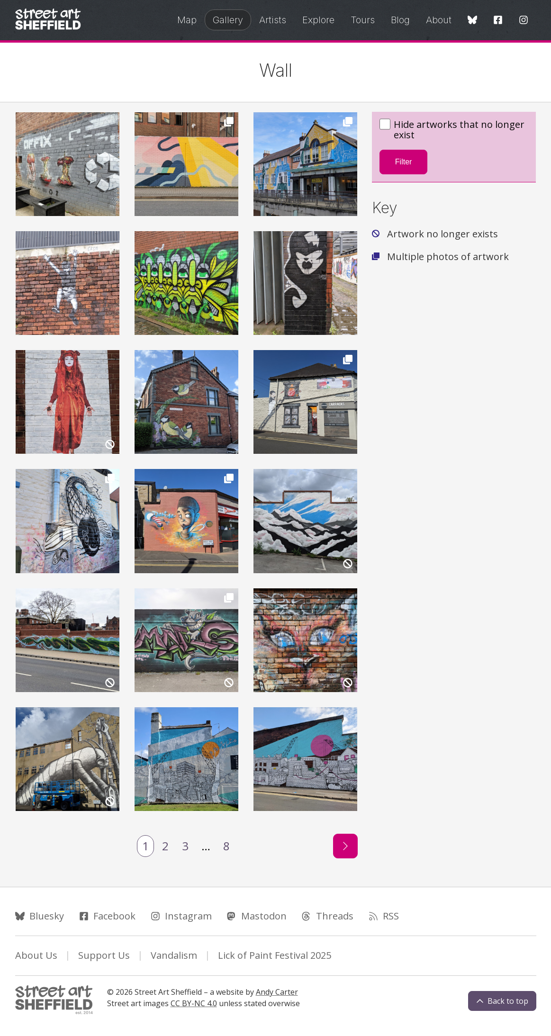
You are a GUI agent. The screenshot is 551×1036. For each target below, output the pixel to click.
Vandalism (174, 955)
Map (187, 20)
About (439, 20)
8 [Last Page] (226, 846)
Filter (403, 162)
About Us (36, 955)
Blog (400, 20)
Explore (318, 20)
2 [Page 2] (165, 846)
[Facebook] (498, 20)
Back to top (502, 1001)
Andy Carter (277, 992)
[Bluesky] (472, 20)
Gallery (228, 20)
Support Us (104, 955)
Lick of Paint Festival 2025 (274, 955)
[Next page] (345, 846)
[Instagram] (523, 20)
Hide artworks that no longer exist (451, 129)
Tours (363, 20)
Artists (272, 20)
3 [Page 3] (185, 846)
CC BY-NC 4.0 (194, 1003)
